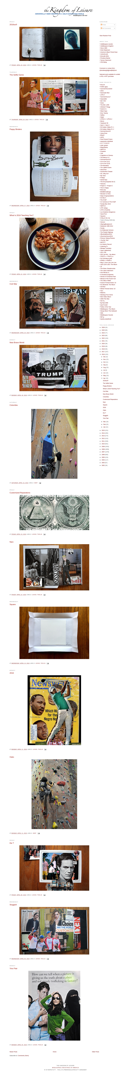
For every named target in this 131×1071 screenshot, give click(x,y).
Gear (108, 52)
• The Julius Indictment (106, 270)
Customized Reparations (20, 493)
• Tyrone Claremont (105, 60)
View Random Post (105, 35)
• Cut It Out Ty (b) (105, 163)
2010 (103, 444)
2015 (103, 430)
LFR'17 (102, 95)
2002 (103, 465)
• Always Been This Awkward (108, 311)
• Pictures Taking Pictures (107, 238)
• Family (102, 228)
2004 (103, 460)
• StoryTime (103, 169)
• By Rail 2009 (104, 303)
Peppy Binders (16, 129)
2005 (103, 457)
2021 (103, 341)
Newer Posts (13, 1052)
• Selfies (102, 115)
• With (101, 313)
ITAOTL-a (110, 256)
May (104, 375)
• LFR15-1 (103, 119)
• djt (101, 101)
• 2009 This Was (104, 299)
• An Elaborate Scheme (106, 230)
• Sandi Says (103, 180)
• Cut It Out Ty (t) (105, 161)
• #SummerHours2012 (106, 236)
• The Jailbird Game (105, 167)
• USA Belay (103, 62)
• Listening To (104, 246)
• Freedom (103, 151)
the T (12, 843)
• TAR (101, 153)
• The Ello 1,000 (104, 105)
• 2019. (102, 91)
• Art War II (103, 198)
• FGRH (102, 87)
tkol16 (39, 65)
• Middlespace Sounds (106, 315)
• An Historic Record (106, 244)
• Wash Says (103, 111)
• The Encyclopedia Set (107, 181)
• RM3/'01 (102, 293)
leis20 (34, 65)
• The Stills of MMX (105, 280)
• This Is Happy (104, 188)
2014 (103, 433)
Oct (104, 362)
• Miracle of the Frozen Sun (108, 278)
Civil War (13, 284)
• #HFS (102, 137)
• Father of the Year (105, 307)
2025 (103, 330)
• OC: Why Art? (104, 173)
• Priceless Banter (105, 58)
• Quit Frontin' (104, 305)
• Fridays (102, 177)
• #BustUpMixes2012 (106, 234)
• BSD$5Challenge (105, 192)
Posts (103, 25)
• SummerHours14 (105, 159)
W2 (107, 56)
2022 (103, 338)
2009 (103, 446)
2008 (103, 449)
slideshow (107, 250)
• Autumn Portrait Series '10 (108, 282)
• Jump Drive (103, 133)
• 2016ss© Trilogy (105, 107)
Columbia (14, 405)
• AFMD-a (108, 260)
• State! (102, 117)
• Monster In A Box (105, 194)
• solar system (104, 145)
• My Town (103, 175)
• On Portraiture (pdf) (106, 258)
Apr (104, 378)
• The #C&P (103, 200)
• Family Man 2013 (105, 204)
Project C (110, 186)
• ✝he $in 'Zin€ (104, 240)
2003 (103, 462)
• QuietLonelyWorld (105, 319)
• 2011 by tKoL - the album (107, 254)
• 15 (101, 266)
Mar (104, 421)
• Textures (102, 184)
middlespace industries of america (65, 1067)
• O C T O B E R (104, 143)
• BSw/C (102, 135)
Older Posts (95, 1052)
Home (54, 1052)
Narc (12, 542)
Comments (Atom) (23, 1055)
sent (36, 483)
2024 (103, 333)
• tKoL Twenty (104, 113)
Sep (104, 365)
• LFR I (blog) (104, 208)
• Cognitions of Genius (106, 155)
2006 (103, 454)
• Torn (101, 291)
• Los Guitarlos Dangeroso (107, 212)
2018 (103, 349)
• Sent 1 (102, 125)
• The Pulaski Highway (106, 232)
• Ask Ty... (102, 301)
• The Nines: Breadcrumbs (107, 268)
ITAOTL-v (103, 256)
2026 (103, 327)
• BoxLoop (103, 190)
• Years (102, 250)
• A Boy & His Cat (105, 218)
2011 (103, 441)
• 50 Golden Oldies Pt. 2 (107, 129)
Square (13, 604)
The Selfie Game (17, 75)
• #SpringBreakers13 (106, 224)
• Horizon (102, 222)
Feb (104, 424)
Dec (104, 357)
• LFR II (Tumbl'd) (105, 210)
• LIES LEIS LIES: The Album (108, 264)
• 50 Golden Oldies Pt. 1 (107, 127)
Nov (104, 359)
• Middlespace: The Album (107, 309)
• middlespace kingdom (106, 46)
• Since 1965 (103, 48)
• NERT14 (103, 149)
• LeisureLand (104, 54)
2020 (103, 343)
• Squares (102, 216)
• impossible (103, 99)
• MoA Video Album (105, 297)
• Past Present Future (106, 139)
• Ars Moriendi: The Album (107, 284)
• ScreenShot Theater (106, 171)
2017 (103, 351)
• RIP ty (102, 317)
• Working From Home (106, 295)
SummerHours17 (105, 97)
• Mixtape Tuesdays (105, 248)
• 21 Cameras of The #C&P (108, 202)
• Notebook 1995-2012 (106, 226)
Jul (104, 370)
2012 (103, 438)
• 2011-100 (103, 252)
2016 (12, 673)
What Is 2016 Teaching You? (21, 215)
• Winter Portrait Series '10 (107, 288)
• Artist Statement (105, 50)
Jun (104, 373)
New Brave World (17, 342)
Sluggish (13, 905)
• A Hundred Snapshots (106, 274)
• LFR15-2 (109, 119)
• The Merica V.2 (104, 157)
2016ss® (13, 24)
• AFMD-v (102, 260)
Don (105, 101)
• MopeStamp (104, 147)
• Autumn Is (103, 109)
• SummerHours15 (105, 131)
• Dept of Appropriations (107, 196)
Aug (104, 367)
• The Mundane (104, 165)
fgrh (106, 87)
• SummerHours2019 (106, 89)
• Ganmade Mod (104, 93)
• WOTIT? (102, 242)
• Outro (102, 103)
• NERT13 (103, 206)
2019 (103, 346)
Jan (104, 427)
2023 (103, 335)
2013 (103, 436)
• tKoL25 (102, 85)
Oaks (12, 757)
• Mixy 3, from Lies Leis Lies (108, 262)
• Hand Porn (103, 214)
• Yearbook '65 (104, 123)
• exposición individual (106, 141)
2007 (103, 452)
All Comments (106, 28)
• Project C (103, 186)
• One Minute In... (105, 272)
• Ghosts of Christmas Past (108, 276)
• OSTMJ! (102, 287)
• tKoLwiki (102, 56)
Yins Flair (13, 968)
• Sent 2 (107, 125)
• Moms (102, 121)
